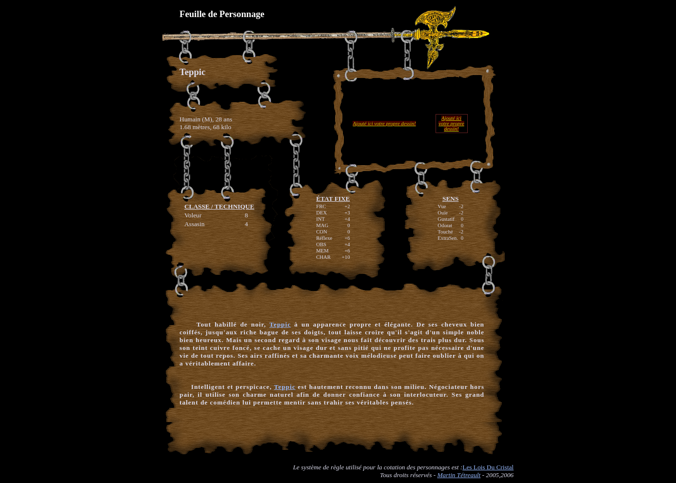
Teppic (280, 324)
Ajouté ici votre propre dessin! (384, 123)
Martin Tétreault (459, 475)
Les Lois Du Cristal (488, 467)
